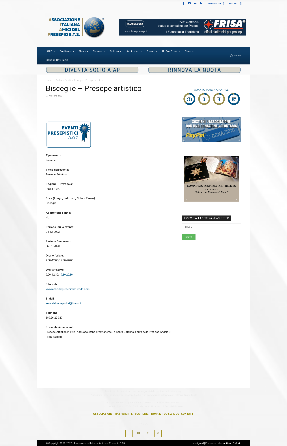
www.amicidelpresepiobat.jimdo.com (68, 289)
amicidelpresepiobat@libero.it (63, 303)
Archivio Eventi (63, 80)
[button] (235, 55)
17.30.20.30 (66, 274)
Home (49, 80)
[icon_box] (217, 4)
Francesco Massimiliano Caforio (223, 443)
